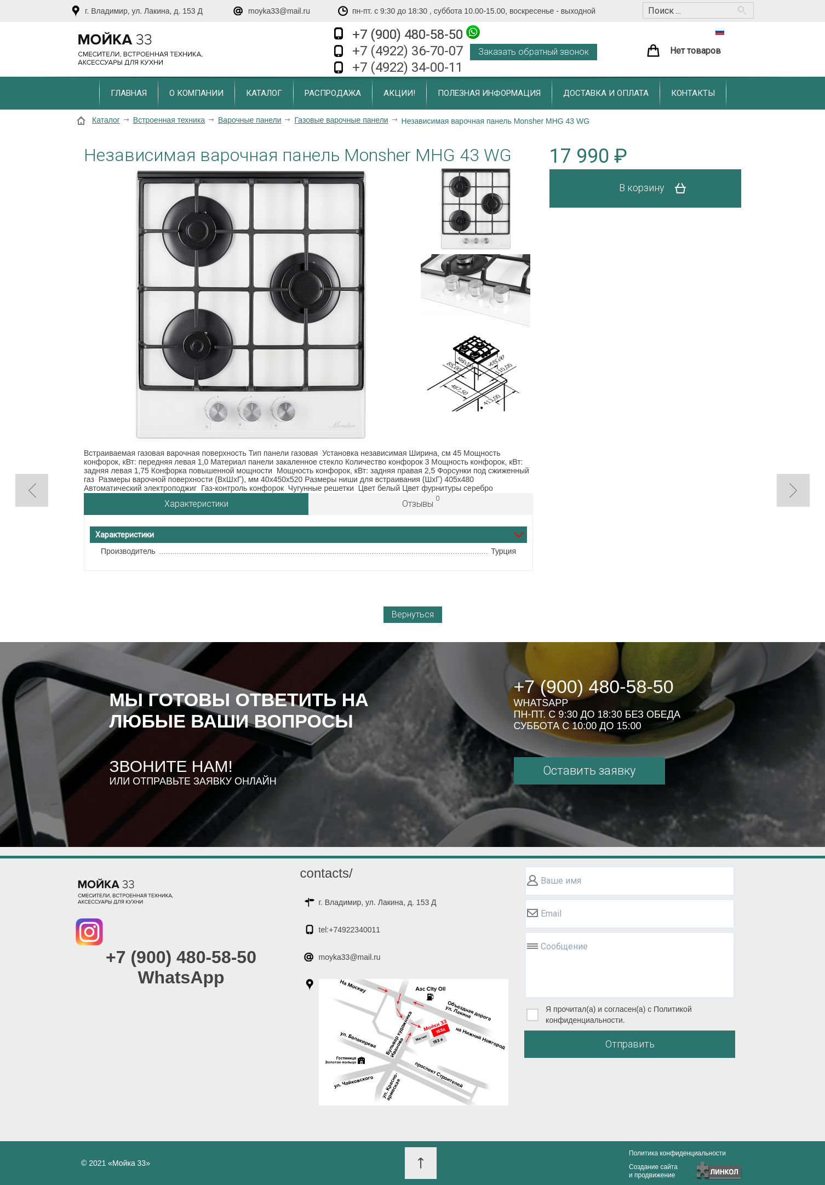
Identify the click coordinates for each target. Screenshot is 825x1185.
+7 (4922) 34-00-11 (407, 67)
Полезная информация (489, 93)
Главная (129, 93)
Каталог (264, 93)
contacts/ (326, 873)
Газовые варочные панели (341, 120)
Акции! (399, 93)
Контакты (693, 93)
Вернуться (413, 614)
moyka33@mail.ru (279, 11)
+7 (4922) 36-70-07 (407, 51)
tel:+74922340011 (350, 929)
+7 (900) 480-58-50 (416, 33)
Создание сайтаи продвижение (653, 1171)
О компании (196, 93)
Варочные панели (250, 120)
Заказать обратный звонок (533, 52)
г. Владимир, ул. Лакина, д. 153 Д (144, 11)
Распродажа (333, 93)
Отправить (630, 1044)
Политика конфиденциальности (677, 1153)
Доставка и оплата (606, 93)
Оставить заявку (589, 770)
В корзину (656, 188)
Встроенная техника (169, 120)
